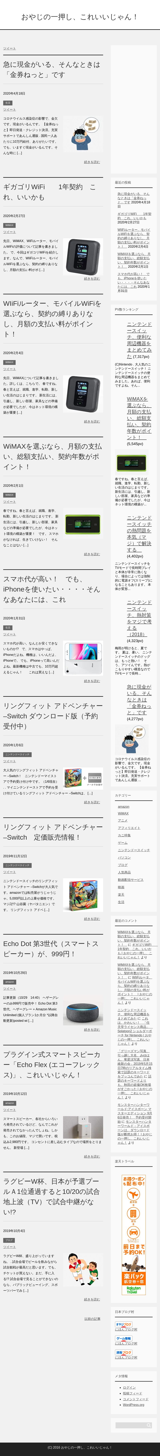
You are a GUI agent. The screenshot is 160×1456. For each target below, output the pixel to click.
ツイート (9, 48)
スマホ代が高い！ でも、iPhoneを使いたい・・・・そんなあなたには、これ (52, 589)
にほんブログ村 (126, 1329)
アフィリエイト (129, 828)
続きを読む (92, 162)
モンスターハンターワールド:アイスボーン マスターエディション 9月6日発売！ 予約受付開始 (135, 1113)
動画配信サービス (131, 879)
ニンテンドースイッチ (17, 754)
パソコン (124, 857)
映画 (121, 887)
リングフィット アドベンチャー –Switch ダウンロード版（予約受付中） (53, 716)
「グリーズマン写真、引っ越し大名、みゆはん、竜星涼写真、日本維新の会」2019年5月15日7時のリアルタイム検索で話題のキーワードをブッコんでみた (135, 1063)
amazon (9, 981)
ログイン (129, 1387)
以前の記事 (93, 1319)
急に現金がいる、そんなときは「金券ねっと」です (134, 198)
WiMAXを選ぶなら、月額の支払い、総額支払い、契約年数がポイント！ (52, 456)
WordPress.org (133, 1405)
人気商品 (124, 872)
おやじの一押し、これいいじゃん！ (80, 17)
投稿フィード (132, 1393)
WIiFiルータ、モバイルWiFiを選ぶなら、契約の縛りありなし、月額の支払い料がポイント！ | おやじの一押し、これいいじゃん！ (135, 990)
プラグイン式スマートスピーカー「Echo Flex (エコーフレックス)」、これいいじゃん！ (52, 1065)
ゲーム (123, 842)
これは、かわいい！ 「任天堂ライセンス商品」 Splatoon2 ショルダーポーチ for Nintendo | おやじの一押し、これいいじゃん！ (135, 1031)
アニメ (123, 820)
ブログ (9, 1240)
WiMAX (9, 225)
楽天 (121, 894)
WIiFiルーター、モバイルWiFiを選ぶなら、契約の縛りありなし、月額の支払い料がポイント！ (134, 238)
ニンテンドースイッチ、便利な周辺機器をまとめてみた (134, 1014)
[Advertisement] (134, 105)
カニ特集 (124, 835)
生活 (7, 102)
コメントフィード (136, 1399)
